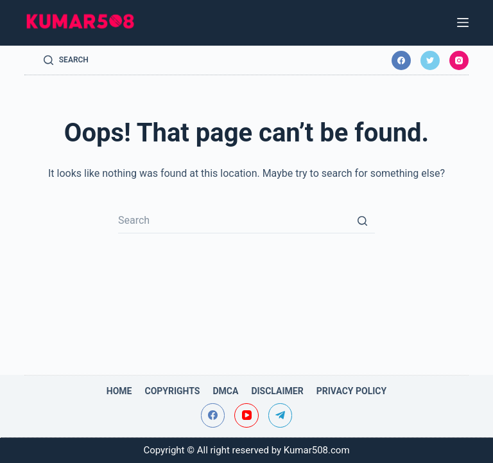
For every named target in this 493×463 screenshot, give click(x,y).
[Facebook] (401, 60)
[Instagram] (459, 60)
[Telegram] (280, 415)
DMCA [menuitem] (225, 391)
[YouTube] (246, 415)
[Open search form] (66, 60)
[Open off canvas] (463, 22)
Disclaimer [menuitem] (277, 391)
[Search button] (362, 220)
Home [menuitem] (119, 391)
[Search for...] (246, 220)
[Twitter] (430, 60)
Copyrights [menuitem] (172, 391)
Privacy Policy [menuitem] (351, 391)
